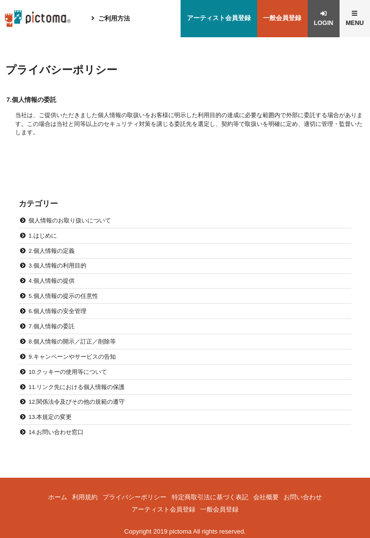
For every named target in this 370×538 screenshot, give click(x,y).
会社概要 (266, 493)
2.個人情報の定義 (51, 251)
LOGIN (322, 23)
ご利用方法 (115, 19)
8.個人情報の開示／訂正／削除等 (72, 340)
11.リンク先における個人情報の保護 (76, 384)
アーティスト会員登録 (216, 19)
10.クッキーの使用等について (67, 370)
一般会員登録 (280, 19)
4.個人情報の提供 (51, 280)
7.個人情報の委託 (51, 325)
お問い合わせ (303, 493)
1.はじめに (42, 236)
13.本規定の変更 (50, 414)
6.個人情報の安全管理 (57, 310)
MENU (354, 23)
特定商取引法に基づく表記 (210, 493)
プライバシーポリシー (134, 493)
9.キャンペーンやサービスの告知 (72, 354)
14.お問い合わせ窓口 (55, 429)
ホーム (57, 493)
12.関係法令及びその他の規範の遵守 (76, 399)
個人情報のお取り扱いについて (69, 221)
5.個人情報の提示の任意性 (63, 295)
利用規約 (85, 493)
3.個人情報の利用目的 (57, 266)
